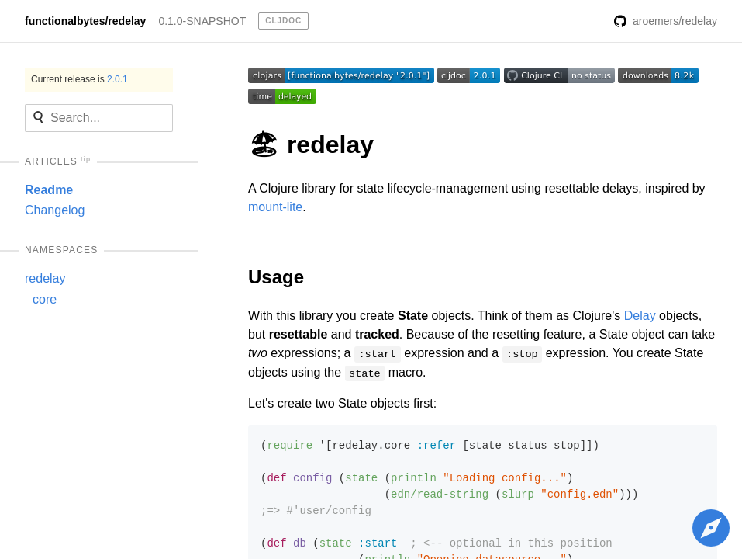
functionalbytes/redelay (85, 21)
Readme (49, 189)
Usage (276, 276)
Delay (640, 315)
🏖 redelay (311, 144)
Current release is (79, 79)
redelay (45, 278)
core (45, 299)
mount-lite (275, 207)
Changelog (55, 210)
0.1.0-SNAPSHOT (202, 21)
